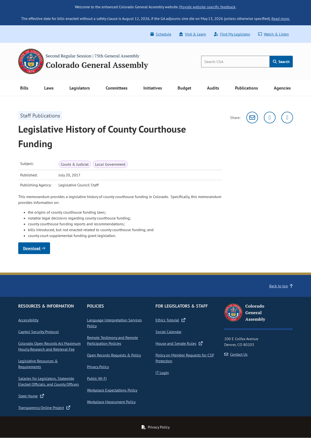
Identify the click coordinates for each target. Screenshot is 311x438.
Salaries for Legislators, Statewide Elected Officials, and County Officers (48, 381)
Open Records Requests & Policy (114, 355)
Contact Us (236, 354)
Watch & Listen (273, 34)
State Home (31, 395)
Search (281, 61)
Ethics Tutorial (170, 320)
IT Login (162, 372)
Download (34, 248)
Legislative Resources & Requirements (38, 363)
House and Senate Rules (179, 343)
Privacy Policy (98, 366)
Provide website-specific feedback (207, 6)
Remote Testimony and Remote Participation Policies (112, 340)
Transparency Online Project (44, 407)
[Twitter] (270, 117)
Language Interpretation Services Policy (114, 323)
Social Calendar (168, 331)
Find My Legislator (232, 34)
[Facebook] (287, 117)
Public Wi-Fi (97, 378)
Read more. (280, 18)
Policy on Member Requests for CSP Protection (185, 358)
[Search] (235, 61)
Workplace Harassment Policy (111, 401)
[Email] (252, 117)
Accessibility (28, 320)
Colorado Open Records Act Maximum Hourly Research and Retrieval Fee (49, 346)
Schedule (160, 34)
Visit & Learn (192, 34)
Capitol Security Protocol (38, 331)
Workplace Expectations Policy (112, 390)
